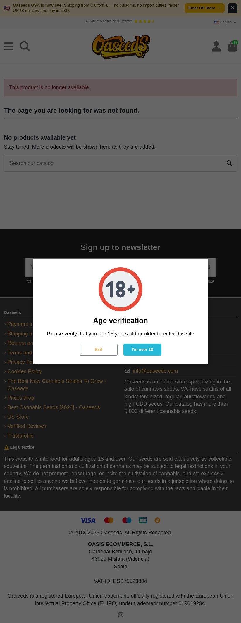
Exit (98, 349)
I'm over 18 (142, 349)
